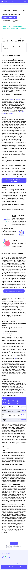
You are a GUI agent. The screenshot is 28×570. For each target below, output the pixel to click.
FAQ (4, 32)
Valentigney (10, 113)
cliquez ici (10, 547)
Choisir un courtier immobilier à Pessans (13, 26)
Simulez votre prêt (9, 17)
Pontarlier (21, 111)
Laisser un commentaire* (14, 538)
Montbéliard (18, 99)
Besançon (12, 99)
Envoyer (14, 543)
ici (15, 358)
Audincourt (4, 113)
